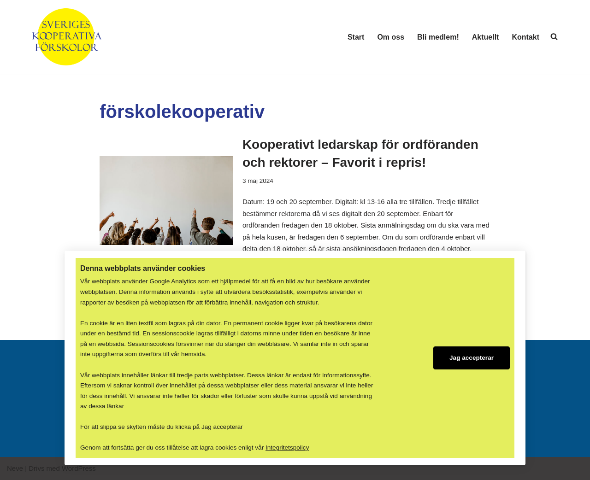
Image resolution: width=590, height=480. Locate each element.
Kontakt (525, 37)
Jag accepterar (471, 355)
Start (356, 37)
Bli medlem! (438, 37)
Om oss (390, 37)
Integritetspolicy (287, 448)
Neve (15, 469)
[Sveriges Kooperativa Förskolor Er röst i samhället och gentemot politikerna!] (66, 36)
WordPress (79, 469)
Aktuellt (485, 37)
